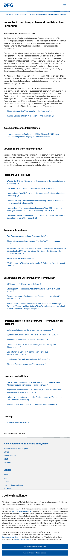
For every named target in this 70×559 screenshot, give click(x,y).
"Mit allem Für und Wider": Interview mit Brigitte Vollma (31, 188)
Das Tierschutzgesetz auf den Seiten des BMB (27, 236)
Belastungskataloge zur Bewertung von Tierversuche (30, 330)
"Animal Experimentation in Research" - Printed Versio (30, 116)
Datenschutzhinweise (11, 537)
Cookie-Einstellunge (23, 540)
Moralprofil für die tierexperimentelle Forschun (27, 340)
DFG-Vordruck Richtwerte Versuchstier (24, 284)
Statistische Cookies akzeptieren (35, 547)
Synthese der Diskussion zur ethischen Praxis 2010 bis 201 (33, 335)
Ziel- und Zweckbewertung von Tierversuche (27, 364)
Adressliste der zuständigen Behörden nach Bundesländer (32, 404)
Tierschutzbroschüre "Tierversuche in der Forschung (30, 111)
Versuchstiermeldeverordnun (20, 258)
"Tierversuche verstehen (18, 423)
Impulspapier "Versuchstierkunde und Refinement (28, 359)
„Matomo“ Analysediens (22, 511)
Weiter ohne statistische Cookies (35, 553)
